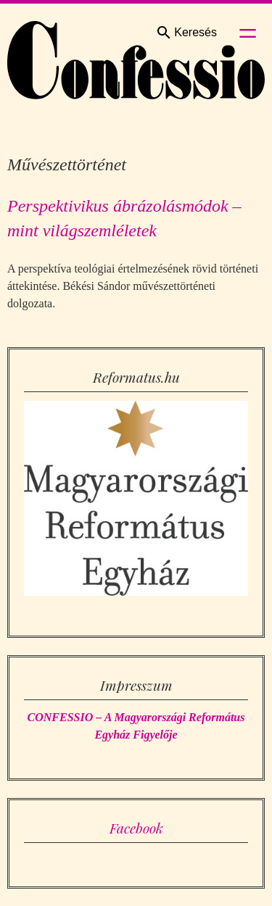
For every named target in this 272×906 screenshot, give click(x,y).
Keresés (186, 32)
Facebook (136, 827)
